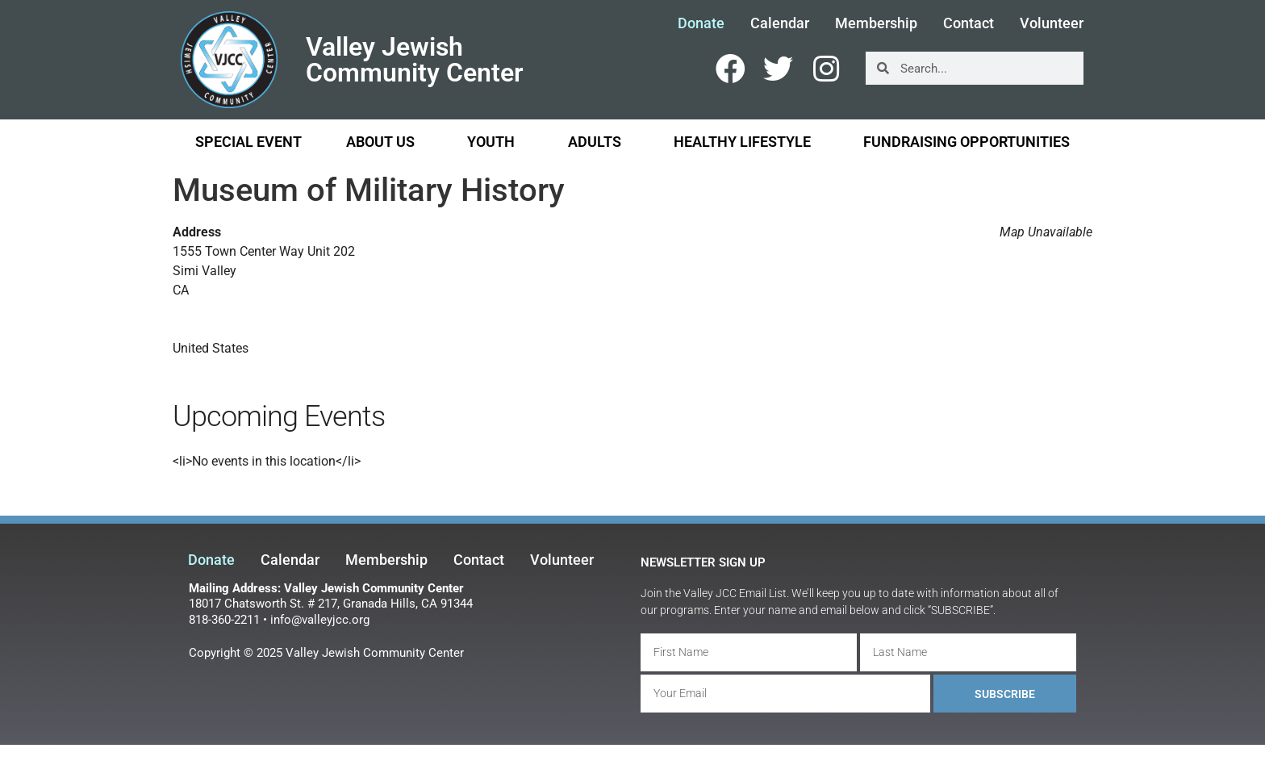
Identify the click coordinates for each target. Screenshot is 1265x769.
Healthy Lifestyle (746, 141)
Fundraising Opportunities (966, 141)
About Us (384, 141)
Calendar (779, 23)
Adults (598, 141)
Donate (701, 23)
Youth (495, 141)
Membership (876, 23)
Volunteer (1051, 23)
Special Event (248, 141)
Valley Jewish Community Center (415, 59)
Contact (968, 23)
